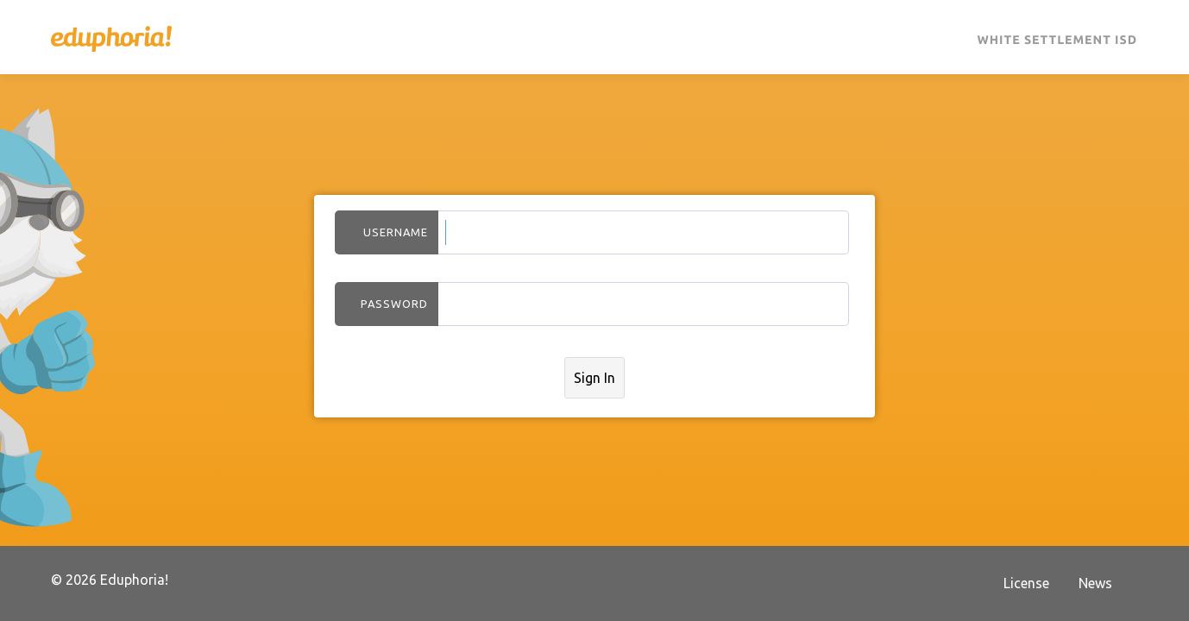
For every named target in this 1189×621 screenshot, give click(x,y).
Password (394, 304)
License (1026, 583)
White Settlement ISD (1057, 40)
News (1095, 583)
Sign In (594, 378)
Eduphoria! (111, 39)
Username (395, 232)
